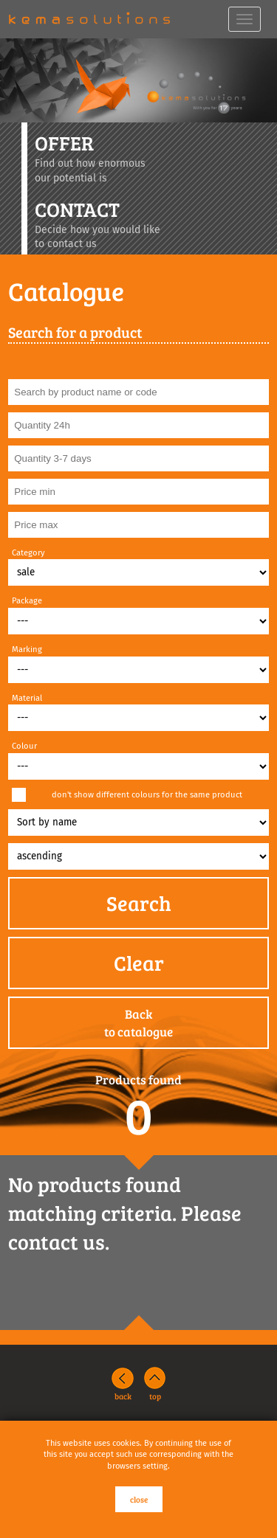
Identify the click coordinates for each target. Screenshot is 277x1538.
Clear (139, 963)
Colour (24, 746)
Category (28, 553)
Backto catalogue (138, 1022)
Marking (27, 649)
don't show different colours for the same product (147, 795)
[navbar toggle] (244, 19)
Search (138, 903)
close (139, 1499)
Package (27, 601)
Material (27, 698)
